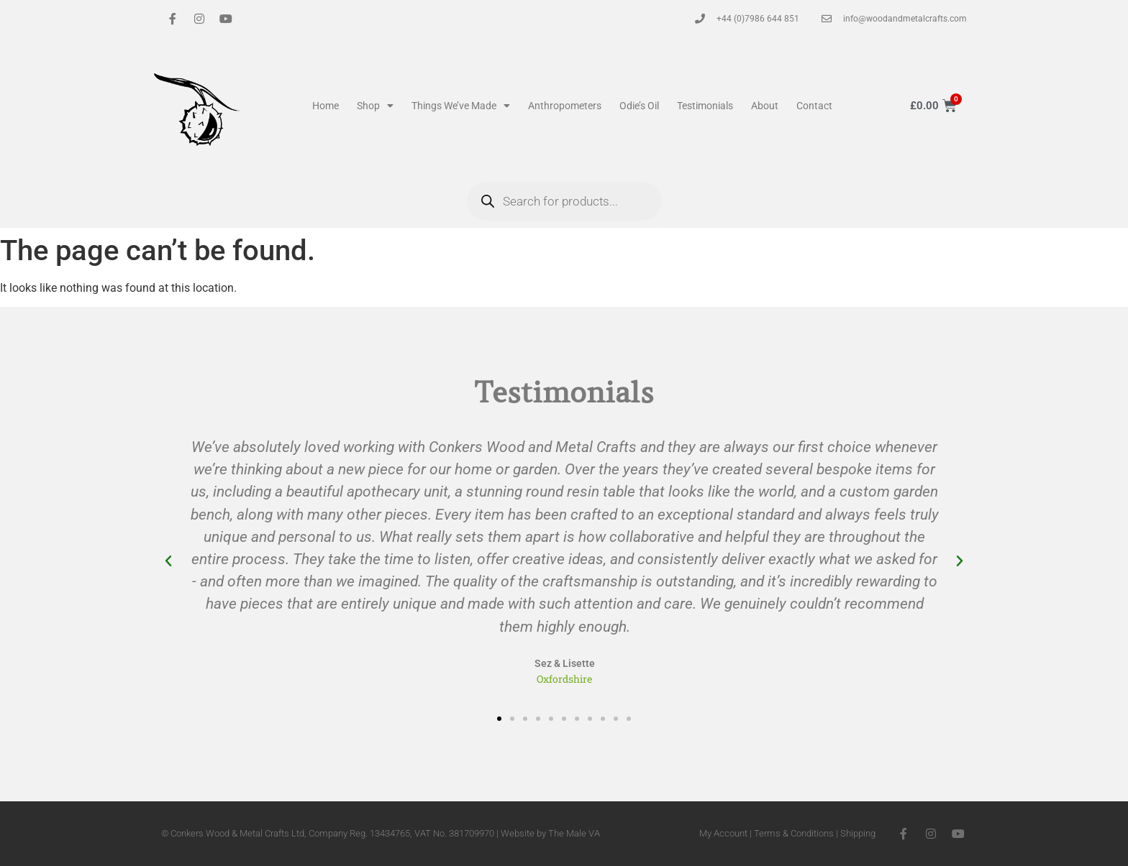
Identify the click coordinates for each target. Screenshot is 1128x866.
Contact (814, 105)
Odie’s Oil (639, 105)
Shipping (857, 833)
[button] (168, 561)
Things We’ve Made (460, 105)
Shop (375, 105)
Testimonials (705, 105)
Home (325, 105)
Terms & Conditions (794, 833)
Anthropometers (564, 105)
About (764, 105)
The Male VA (574, 833)
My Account (723, 833)
